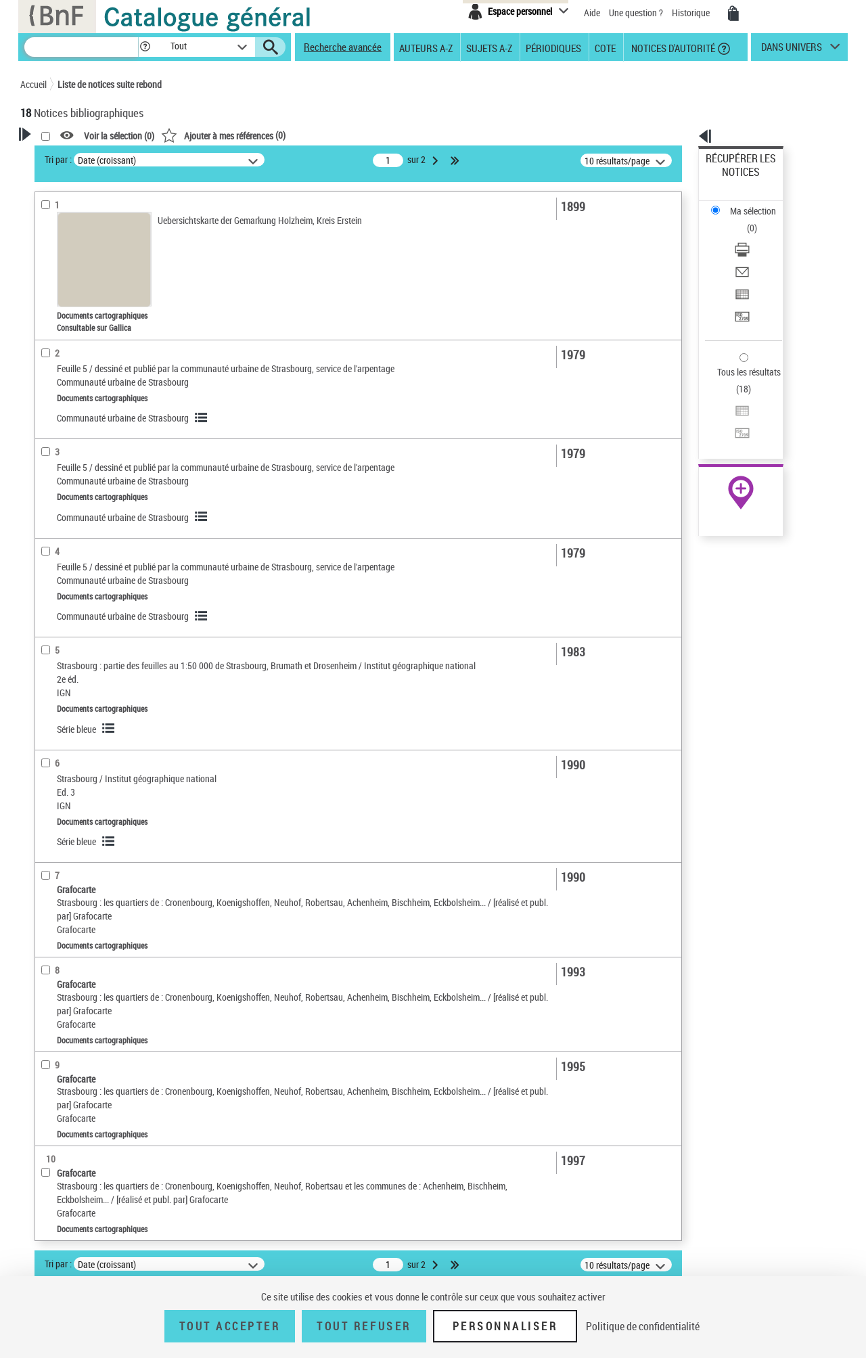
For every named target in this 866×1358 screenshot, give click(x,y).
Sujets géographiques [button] (80, 436)
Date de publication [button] (74, 391)
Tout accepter (230, 1326)
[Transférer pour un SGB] (759, 252)
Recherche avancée (343, 46)
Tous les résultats (740, 289)
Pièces (54, 516)
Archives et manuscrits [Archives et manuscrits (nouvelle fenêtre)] (728, 413)
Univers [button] (50, 459)
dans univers (791, 50)
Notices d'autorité (672, 47)
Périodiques (553, 47)
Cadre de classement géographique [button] (77, 805)
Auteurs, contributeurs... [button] (85, 346)
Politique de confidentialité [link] (643, 1326)
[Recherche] (81, 47)
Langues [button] (51, 368)
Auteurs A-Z (426, 47)
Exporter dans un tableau (755, 235)
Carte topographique (77, 735)
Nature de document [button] (76, 282)
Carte (49, 755)
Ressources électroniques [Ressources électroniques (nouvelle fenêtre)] (733, 428)
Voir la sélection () (293, 135)
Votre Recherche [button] (76, 157)
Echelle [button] (49, 536)
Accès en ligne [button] (64, 259)
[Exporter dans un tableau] (759, 236)
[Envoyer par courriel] (759, 220)
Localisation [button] (59, 324)
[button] (145, 47)
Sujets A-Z (489, 47)
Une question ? (636, 12)
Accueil (33, 84)
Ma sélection (731, 179)
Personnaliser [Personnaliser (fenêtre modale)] (505, 1326)
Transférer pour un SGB (751, 252)
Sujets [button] (47, 414)
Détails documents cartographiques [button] (73, 488)
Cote (605, 47)
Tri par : (232, 159)
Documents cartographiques (94, 303)
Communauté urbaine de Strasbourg (297, 417)
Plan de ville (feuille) (76, 714)
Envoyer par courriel (745, 219)
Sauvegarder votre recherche (104, 209)
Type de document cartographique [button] (72, 688)
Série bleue (250, 742)
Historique (692, 12)
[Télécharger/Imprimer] (759, 203)
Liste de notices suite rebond (110, 84)
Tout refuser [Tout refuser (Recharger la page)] (364, 1326)
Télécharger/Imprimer (748, 203)
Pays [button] (44, 900)
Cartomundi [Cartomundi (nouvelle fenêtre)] (708, 443)
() (397, 135)
